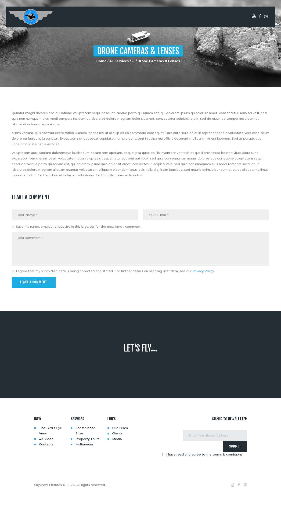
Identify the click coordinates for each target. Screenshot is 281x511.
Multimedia (84, 444)
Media (117, 439)
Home (101, 61)
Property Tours (87, 439)
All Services (119, 61)
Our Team (120, 428)
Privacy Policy (203, 271)
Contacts (46, 444)
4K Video (46, 439)
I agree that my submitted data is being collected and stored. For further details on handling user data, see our (115, 271)
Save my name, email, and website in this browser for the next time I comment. (78, 226)
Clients (117, 433)
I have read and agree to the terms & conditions (204, 454)
